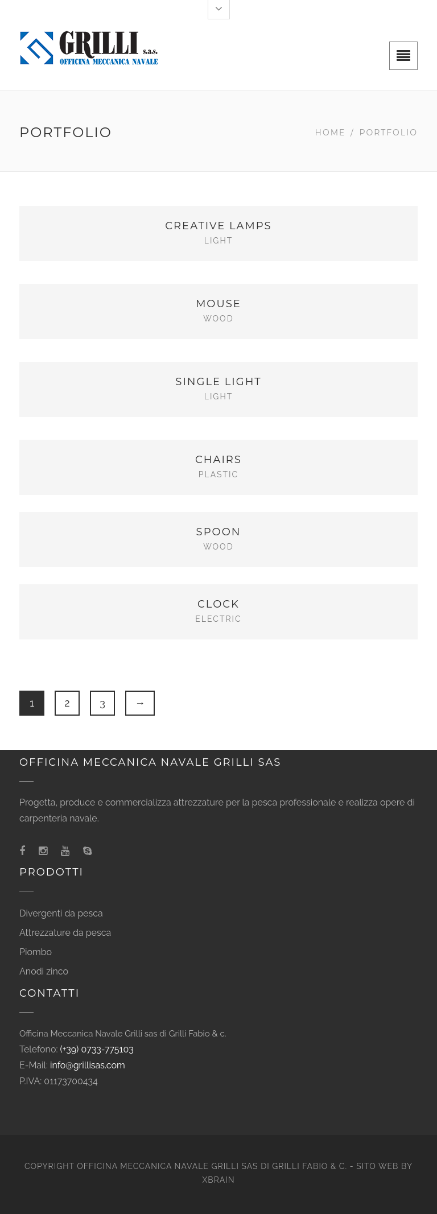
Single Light (218, 381)
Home (330, 132)
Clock (218, 604)
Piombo (35, 952)
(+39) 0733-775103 (97, 1049)
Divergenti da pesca (61, 913)
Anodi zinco (43, 971)
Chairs (218, 459)
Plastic (218, 474)
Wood (218, 318)
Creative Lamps (218, 226)
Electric (218, 618)
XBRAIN (218, 1179)
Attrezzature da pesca (65, 932)
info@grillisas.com (87, 1065)
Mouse (218, 304)
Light (218, 240)
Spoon (218, 532)
